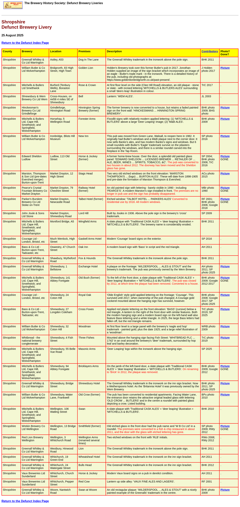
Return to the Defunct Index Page (25, 42)
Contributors (210, 51)
